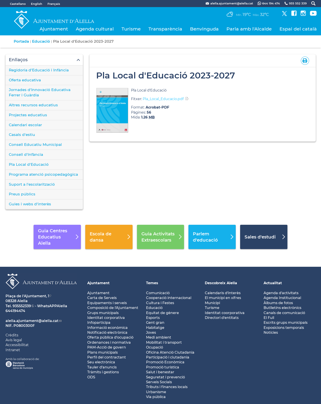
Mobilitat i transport (164, 342)
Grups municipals (103, 313)
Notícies (271, 332)
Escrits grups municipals (286, 322)
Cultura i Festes (160, 303)
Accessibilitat (17, 345)
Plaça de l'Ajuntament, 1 (27, 296)
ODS (91, 377)
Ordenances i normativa (109, 342)
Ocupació (154, 347)
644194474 (15, 311)
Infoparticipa (98, 322)
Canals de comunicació (284, 313)
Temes (152, 283)
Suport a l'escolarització (32, 184)
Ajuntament (54, 29)
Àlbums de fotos (278, 303)
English (36, 4)
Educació (41, 41)
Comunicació (158, 293)
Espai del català (298, 29)
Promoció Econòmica (165, 362)
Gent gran (155, 322)
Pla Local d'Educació (29, 164)
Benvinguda (204, 29)
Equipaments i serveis (107, 303)
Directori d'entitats (222, 318)
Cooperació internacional (168, 298)
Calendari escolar (25, 125)
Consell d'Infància (26, 154)
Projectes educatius (28, 115)
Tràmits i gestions (103, 372)
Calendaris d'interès (223, 293)
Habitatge (155, 328)
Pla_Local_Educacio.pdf (163, 99)
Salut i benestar (160, 372)
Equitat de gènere (162, 313)
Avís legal (14, 340)
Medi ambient (158, 337)
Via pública (156, 397)
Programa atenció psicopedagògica (43, 174)
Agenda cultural (95, 29)
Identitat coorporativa (225, 313)
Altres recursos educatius (33, 105)
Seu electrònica (101, 362)
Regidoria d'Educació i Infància (39, 70)
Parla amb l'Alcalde (249, 29)
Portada (21, 41)
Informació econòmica (107, 328)
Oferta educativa (25, 80)
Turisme (131, 29)
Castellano (18, 4)
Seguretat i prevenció (165, 377)
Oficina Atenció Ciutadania (170, 352)
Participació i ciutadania (167, 357)
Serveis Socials (159, 382)
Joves (151, 332)
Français (53, 4)
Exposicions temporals (284, 328)
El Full (269, 318)
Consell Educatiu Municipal (35, 144)
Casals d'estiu (22, 134)
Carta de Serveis (102, 298)
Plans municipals (102, 352)
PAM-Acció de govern (106, 347)
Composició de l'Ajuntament (112, 308)
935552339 (22, 306)
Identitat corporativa (106, 318)
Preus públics (22, 194)
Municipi (212, 303)
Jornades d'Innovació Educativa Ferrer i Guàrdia (39, 92)
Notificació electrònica (107, 332)
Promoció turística (162, 367)
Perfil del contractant (106, 357)
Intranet (13, 350)
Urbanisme (156, 392)
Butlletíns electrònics (282, 308)
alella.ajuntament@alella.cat (32, 321)
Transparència (165, 29)
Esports (153, 318)
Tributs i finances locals (167, 387)
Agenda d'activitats (281, 293)
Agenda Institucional (282, 298)
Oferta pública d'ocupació (110, 337)
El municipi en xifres (223, 298)
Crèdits (12, 335)
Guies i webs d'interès (30, 204)
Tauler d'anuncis (102, 367)
